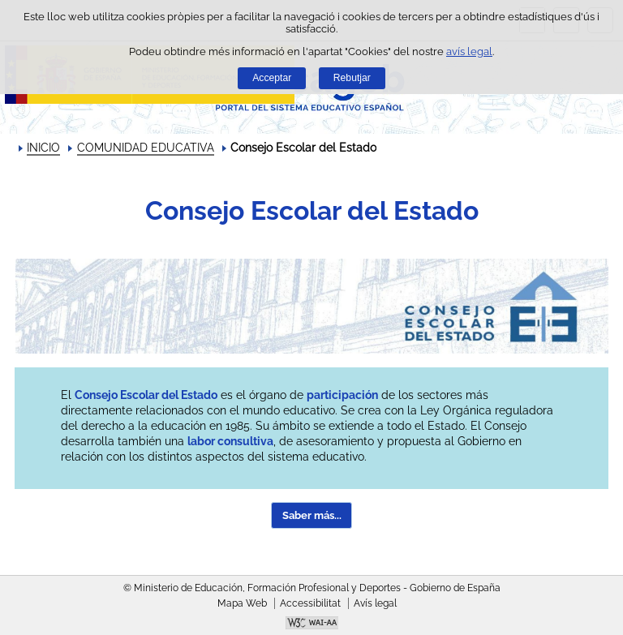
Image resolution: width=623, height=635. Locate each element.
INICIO (43, 147)
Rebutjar (352, 78)
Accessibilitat (310, 603)
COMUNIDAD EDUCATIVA (145, 147)
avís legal (469, 51)
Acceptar (271, 78)
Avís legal (375, 603)
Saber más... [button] (312, 515)
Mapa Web (242, 603)
